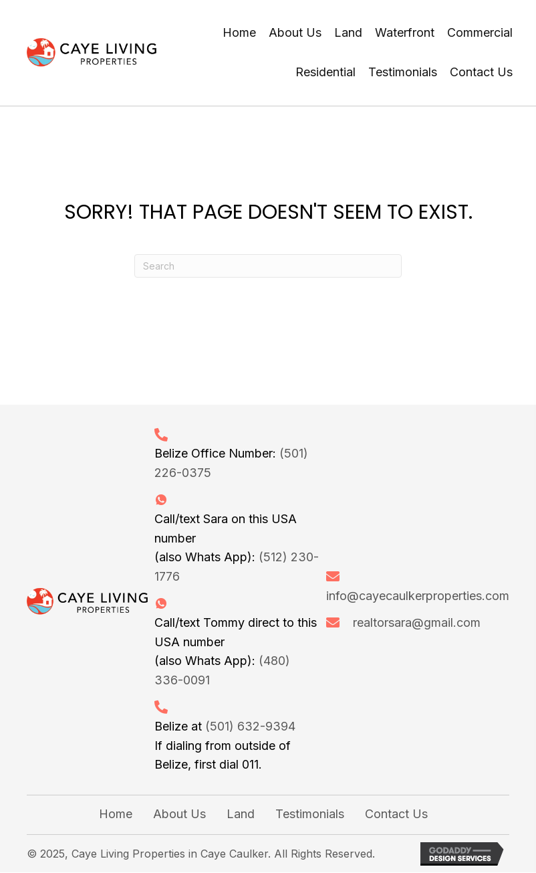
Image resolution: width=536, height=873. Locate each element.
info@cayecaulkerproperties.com (417, 596)
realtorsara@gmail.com (417, 622)
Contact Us (396, 814)
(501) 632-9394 (250, 726)
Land (241, 814)
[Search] (268, 266)
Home (115, 814)
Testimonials (309, 814)
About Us (179, 814)
